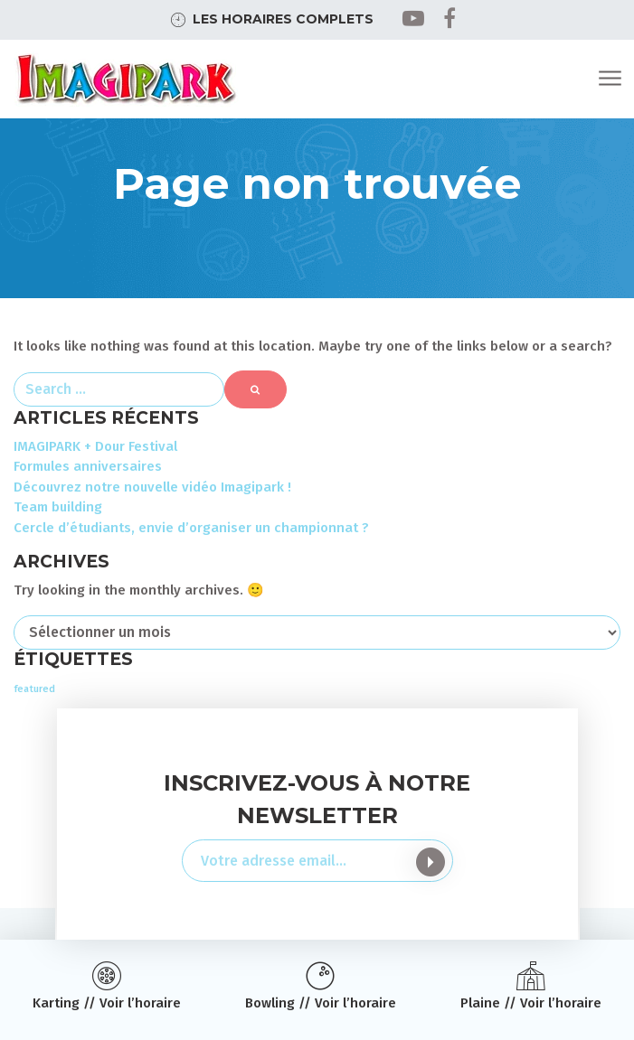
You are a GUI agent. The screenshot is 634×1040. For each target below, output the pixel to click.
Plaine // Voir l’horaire (530, 1003)
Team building (58, 507)
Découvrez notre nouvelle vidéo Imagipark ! (152, 487)
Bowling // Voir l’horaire (320, 1003)
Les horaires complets (283, 19)
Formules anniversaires (88, 466)
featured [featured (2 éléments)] (34, 689)
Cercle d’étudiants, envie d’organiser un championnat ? (191, 528)
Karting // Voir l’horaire (107, 1003)
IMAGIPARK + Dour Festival (95, 446)
